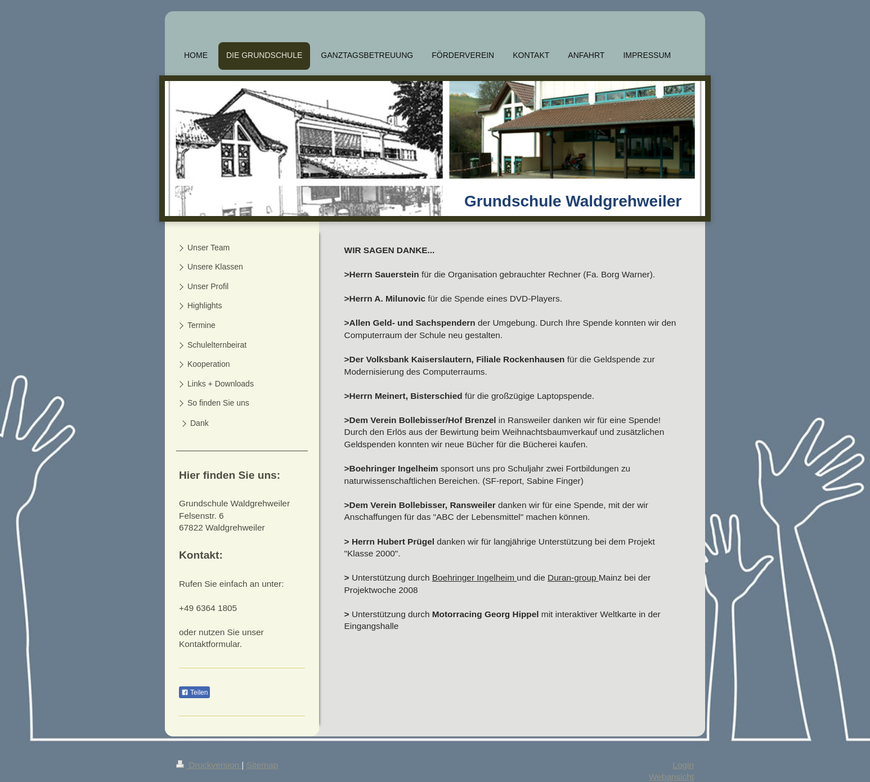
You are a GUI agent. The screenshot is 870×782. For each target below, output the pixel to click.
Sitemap (262, 765)
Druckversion (208, 765)
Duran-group (573, 577)
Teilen (194, 692)
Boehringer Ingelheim (474, 577)
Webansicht (671, 776)
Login (683, 765)
